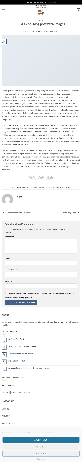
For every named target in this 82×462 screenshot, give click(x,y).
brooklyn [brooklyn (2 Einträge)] (6, 392)
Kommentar (10, 236)
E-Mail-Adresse (11, 270)
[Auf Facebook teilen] (34, 178)
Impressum (41, 459)
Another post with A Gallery (16, 212)
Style (41, 20)
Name (8, 258)
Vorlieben (41, 453)
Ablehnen (41, 447)
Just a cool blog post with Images (22, 346)
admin (54, 31)
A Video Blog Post (70, 212)
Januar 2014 (7, 423)
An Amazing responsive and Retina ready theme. (29, 368)
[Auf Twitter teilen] (39, 178)
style (63, 187)
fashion (58, 187)
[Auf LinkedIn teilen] (52, 178)
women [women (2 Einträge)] (27, 392)
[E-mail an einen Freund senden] (43, 178)
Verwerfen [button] (51, 2)
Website (8, 281)
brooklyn (52, 187)
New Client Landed (16, 361)
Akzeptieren (41, 440)
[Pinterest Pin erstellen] (48, 178)
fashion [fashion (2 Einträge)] (13, 392)
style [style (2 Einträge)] (20, 392)
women (68, 187)
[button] (3, 10)
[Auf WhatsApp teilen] (30, 178)
